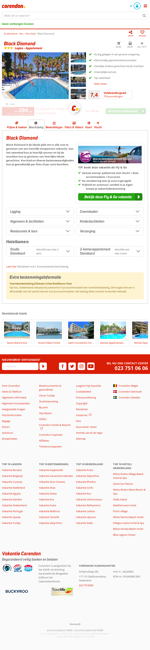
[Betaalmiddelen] (16, 591)
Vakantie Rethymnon (88, 505)
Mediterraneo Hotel (124, 505)
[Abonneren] (43, 366)
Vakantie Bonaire (12, 470)
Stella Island (120, 499)
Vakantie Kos (46, 499)
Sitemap (81, 438)
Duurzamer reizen (86, 427)
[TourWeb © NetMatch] (75, 624)
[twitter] (72, 366)
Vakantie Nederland (13, 487)
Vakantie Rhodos (86, 482)
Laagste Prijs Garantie (88, 385)
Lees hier (11, 266)
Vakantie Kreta (47, 505)
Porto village (120, 511)
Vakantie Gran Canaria (52, 482)
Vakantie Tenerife (49, 517)
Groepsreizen (9, 438)
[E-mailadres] (20, 366)
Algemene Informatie (14, 397)
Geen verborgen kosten (18, 24)
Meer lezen (100, 83)
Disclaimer (82, 409)
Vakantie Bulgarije (12, 476)
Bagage (6, 421)
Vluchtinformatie (11, 415)
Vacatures (82, 415)
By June (43, 407)
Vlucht (98, 127)
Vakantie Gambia (12, 499)
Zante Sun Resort (123, 483)
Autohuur (7, 433)
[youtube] (91, 366)
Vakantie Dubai (48, 493)
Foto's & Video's (74, 127)
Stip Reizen (45, 413)
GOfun (43, 419)
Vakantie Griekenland (14, 505)
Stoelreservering (48, 401)
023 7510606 (86, 585)
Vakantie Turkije (11, 523)
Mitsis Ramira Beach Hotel (128, 517)
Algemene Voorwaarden (16, 403)
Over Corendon (11, 385)
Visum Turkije (47, 395)
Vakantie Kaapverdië (51, 470)
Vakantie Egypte (11, 493)
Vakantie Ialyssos (86, 517)
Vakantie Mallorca (49, 511)
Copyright (82, 403)
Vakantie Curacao (12, 482)
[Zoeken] (144, 15)
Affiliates (44, 440)
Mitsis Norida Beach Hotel (128, 529)
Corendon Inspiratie (50, 434)
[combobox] (75, 15)
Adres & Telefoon (12, 391)
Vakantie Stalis (84, 523)
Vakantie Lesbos (85, 511)
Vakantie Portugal (12, 511)
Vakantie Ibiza (47, 487)
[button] (110, 197)
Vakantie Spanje (11, 517)
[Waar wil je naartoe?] (75, 15)
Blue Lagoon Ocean (124, 534)
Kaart (88, 127)
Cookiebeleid (83, 391)
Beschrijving (36, 127)
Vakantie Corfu (84, 487)
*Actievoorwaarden (50, 446)
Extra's (6, 427)
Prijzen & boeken (17, 127)
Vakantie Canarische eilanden (56, 476)
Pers (78, 421)
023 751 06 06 (131, 368)
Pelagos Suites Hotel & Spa (128, 523)
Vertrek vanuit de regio (89, 433)
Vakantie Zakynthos (50, 523)
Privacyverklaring (86, 397)
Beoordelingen (54, 127)
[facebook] (62, 366)
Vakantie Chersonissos (89, 499)
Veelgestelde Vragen (13, 409)
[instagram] (81, 366)
